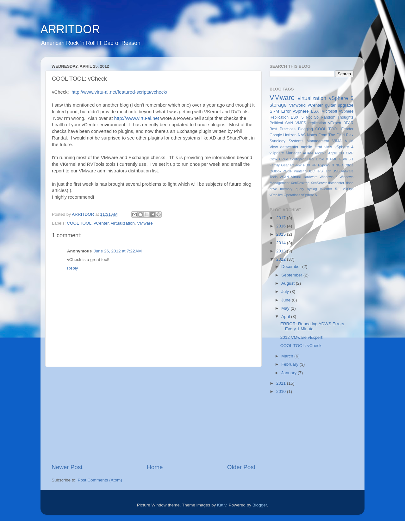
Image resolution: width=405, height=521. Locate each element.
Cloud (283, 159)
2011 (281, 383)
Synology (277, 141)
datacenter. (336, 183)
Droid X (322, 159)
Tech (327, 171)
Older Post (241, 467)
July (285, 291)
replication (317, 123)
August (288, 283)
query (300, 189)
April (286, 316)
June (286, 300)
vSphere (301, 111)
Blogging (305, 129)
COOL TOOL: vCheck (300, 345)
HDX (306, 165)
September (292, 275)
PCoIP (287, 171)
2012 (281, 259)
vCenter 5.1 (330, 189)
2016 (281, 226)
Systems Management (309, 141)
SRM (274, 111)
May (285, 308)
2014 (281, 242)
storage (278, 105)
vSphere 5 (341, 98)
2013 (281, 251)
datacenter (289, 147)
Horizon (289, 135)
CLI (341, 153)
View (274, 147)
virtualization (123, 223)
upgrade (345, 105)
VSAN (284, 177)
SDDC (310, 171)
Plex (349, 135)
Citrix (273, 159)
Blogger (259, 505)
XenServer (319, 183)
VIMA (337, 141)
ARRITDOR (70, 29)
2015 (281, 234)
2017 (281, 217)
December (291, 266)
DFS (310, 159)
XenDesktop (300, 183)
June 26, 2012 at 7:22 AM (118, 251)
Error (286, 111)
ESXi (315, 111)
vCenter (101, 223)
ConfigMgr (298, 159)
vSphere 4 (343, 147)
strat (318, 147)
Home (155, 467)
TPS (319, 171)
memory (286, 189)
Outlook (275, 171)
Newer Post (67, 467)
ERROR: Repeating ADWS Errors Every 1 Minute (312, 326)
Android (320, 153)
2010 (281, 391)
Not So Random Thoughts (329, 117)
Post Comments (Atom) (100, 480)
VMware (145, 223)
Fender (347, 129)
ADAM (308, 153)
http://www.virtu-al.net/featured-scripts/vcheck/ (119, 92)
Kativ (221, 505)
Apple (332, 153)
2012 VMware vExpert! (302, 337)
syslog (312, 189)
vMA (328, 147)
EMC (334, 159)
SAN (289, 123)
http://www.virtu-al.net (136, 118)
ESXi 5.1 (346, 159)
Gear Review (291, 165)
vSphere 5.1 (310, 195)
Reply (72, 268)
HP (314, 165)
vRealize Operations (285, 195)
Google (276, 135)
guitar (330, 105)
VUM (349, 141)
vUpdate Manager (285, 153)
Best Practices (283, 129)
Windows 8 (328, 177)
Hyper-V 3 (326, 165)
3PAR (348, 123)
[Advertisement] (153, 415)
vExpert (334, 123)
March (287, 356)
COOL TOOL (79, 223)
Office (349, 165)
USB (336, 171)
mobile (306, 147)
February (290, 364)
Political (276, 123)
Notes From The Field (326, 135)
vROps (348, 189)
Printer (299, 171)
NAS (302, 135)
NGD (339, 165)
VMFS (301, 123)
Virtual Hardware (304, 177)
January (289, 372)
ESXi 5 (297, 117)
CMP (349, 153)
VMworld (297, 105)
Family (275, 165)
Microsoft (329, 111)
